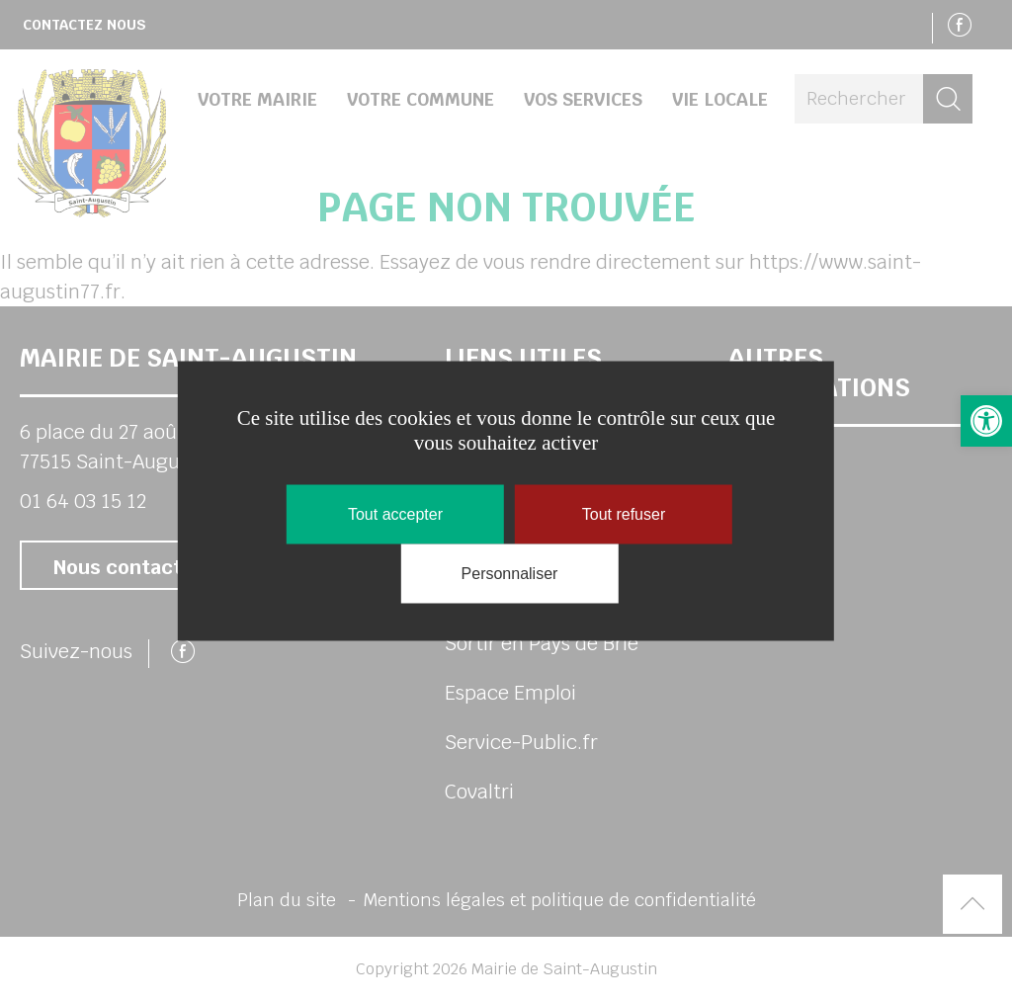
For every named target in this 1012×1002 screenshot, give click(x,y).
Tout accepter (395, 514)
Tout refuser (623, 514)
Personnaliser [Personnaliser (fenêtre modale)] (510, 573)
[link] (986, 421)
